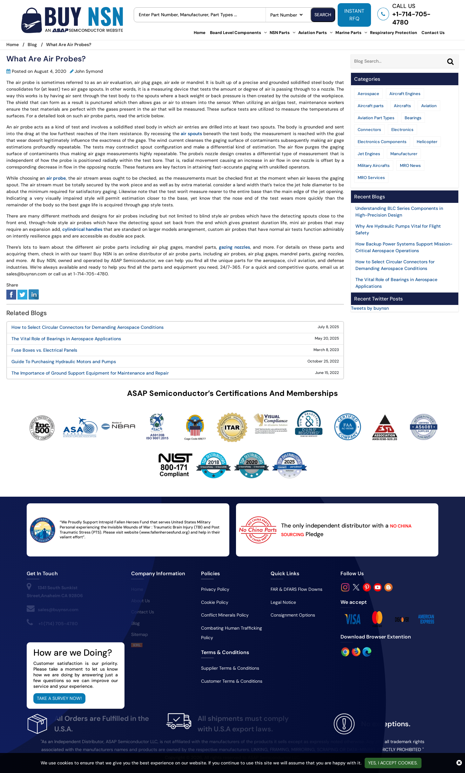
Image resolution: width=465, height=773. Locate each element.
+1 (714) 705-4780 (58, 623)
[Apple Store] (345, 651)
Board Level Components (235, 32)
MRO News (410, 165)
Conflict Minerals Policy (225, 615)
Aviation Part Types (376, 118)
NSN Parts (280, 32)
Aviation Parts (312, 32)
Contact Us (433, 32)
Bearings (413, 118)
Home (200, 32)
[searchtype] (286, 14)
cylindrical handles (82, 229)
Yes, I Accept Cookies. (393, 763)
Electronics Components (382, 141)
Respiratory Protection (393, 32)
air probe (56, 178)
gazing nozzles (234, 247)
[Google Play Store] (356, 651)
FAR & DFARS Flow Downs (296, 589)
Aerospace (368, 93)
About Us (140, 601)
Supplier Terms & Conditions (230, 668)
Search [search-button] (322, 14)
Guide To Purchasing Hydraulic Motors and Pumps (63, 361)
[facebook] (11, 294)
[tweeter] (22, 294)
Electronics (402, 129)
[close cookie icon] (459, 763)
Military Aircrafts (374, 165)
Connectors (369, 129)
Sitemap (139, 634)
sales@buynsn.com (58, 609)
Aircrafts (402, 105)
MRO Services (371, 177)
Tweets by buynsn (370, 308)
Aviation (429, 105)
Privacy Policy (215, 589)
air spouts (191, 133)
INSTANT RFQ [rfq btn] (354, 15)
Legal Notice (283, 602)
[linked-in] (34, 294)
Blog (32, 44)
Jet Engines (369, 153)
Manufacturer (403, 153)
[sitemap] (137, 646)
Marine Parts (348, 32)
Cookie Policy (214, 602)
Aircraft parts (371, 105)
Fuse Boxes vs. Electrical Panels (44, 350)
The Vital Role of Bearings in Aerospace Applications (66, 339)
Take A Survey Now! (59, 698)
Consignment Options (293, 615)
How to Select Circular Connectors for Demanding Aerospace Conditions (87, 327)
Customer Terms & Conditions (231, 681)
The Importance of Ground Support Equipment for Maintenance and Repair (90, 373)
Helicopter (427, 141)
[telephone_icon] (408, 14)
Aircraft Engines (405, 93)
